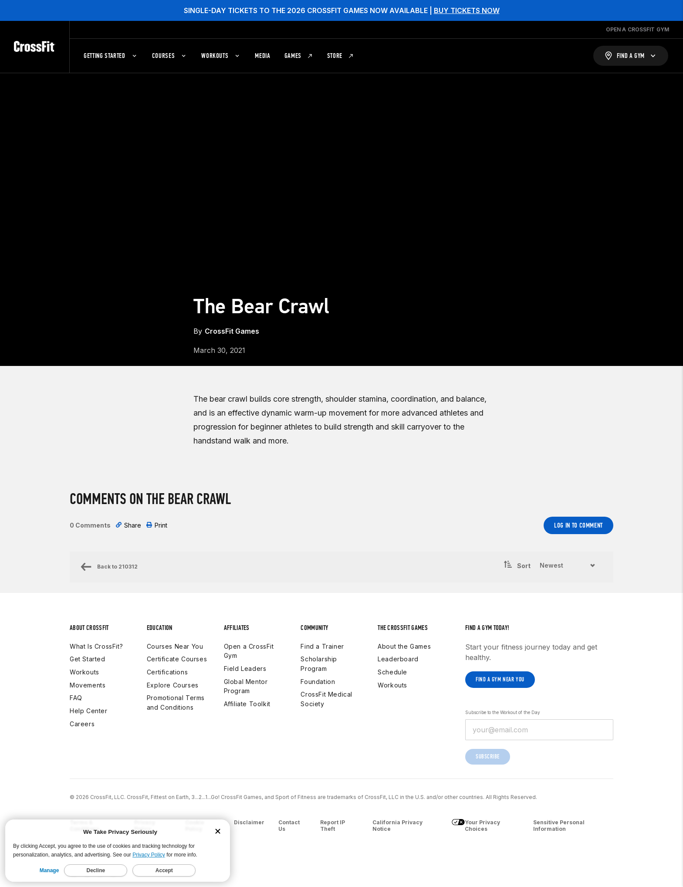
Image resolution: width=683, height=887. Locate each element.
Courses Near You (175, 646)
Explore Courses (173, 685)
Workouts (84, 672)
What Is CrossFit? (96, 646)
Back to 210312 (109, 567)
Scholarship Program (319, 663)
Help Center (89, 710)
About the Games (404, 646)
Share (128, 525)
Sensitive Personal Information (559, 826)
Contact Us (289, 826)
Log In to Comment (578, 525)
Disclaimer (249, 822)
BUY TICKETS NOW (467, 10)
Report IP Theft (332, 826)
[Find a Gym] (630, 56)
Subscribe (488, 756)
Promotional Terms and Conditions (176, 702)
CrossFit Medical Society (326, 699)
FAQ (76, 697)
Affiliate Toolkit (247, 704)
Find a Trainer (322, 646)
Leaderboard (398, 659)
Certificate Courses (177, 659)
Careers (82, 724)
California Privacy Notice (397, 826)
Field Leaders (245, 668)
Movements (87, 685)
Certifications (167, 672)
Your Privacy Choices (476, 826)
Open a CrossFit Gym (249, 651)
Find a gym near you (500, 679)
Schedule (392, 672)
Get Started (87, 659)
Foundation (318, 681)
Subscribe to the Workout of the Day (502, 712)
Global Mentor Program (246, 686)
